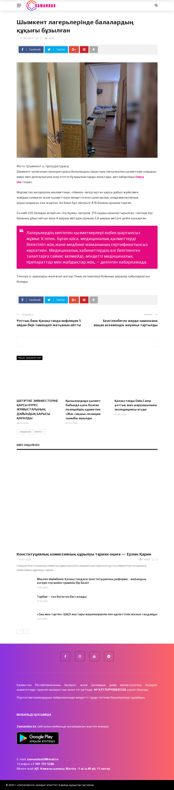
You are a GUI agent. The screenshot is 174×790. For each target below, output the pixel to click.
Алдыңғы (24, 432)
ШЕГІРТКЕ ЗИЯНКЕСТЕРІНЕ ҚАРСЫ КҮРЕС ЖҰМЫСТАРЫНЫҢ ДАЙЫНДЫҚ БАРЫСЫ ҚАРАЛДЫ (37, 409)
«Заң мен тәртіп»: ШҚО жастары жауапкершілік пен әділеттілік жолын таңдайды (97, 614)
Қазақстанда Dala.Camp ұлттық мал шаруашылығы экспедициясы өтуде (135, 405)
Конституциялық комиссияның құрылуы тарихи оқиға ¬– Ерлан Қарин (84, 554)
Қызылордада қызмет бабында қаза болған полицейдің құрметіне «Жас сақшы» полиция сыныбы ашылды (83, 409)
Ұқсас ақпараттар (29, 357)
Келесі (39, 432)
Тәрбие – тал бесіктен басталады (62, 596)
